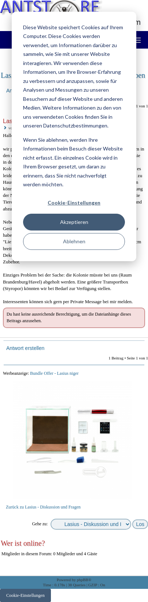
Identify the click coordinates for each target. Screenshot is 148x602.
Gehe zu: (40, 523)
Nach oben (143, 332)
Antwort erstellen (24, 348)
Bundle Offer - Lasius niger (54, 373)
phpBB (82, 580)
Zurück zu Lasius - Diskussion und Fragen (43, 507)
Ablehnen (74, 241)
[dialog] (74, 136)
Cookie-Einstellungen (74, 202)
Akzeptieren (74, 222)
